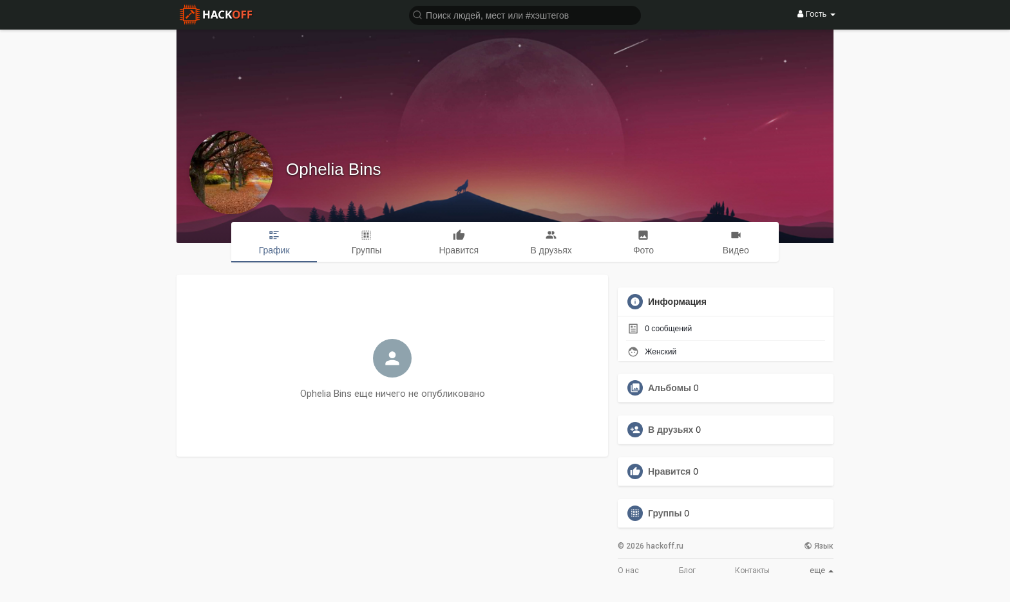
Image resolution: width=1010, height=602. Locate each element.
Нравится (669, 471)
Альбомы (669, 388)
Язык (819, 546)
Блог (687, 570)
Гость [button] (816, 14)
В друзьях (670, 429)
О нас (628, 570)
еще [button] (822, 570)
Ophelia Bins (333, 169)
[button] (525, 14)
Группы (664, 513)
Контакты (752, 570)
